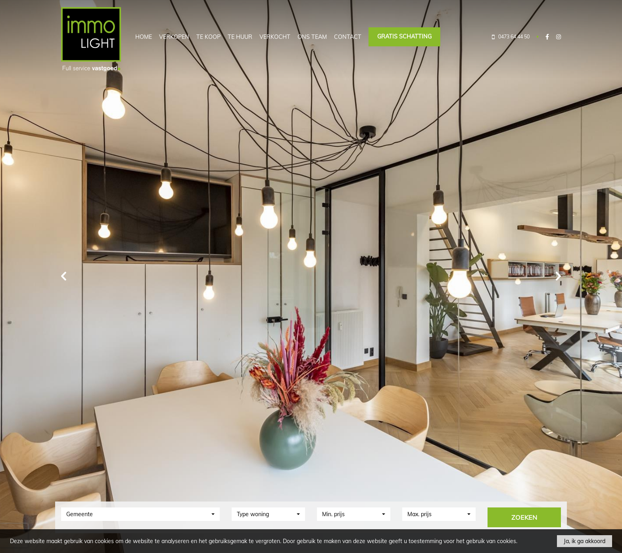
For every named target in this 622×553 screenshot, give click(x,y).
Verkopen (174, 36)
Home (143, 36)
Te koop (208, 36)
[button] (140, 514)
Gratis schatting (404, 36)
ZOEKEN (524, 517)
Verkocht (274, 36)
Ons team (312, 36)
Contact (347, 36)
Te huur (240, 36)
